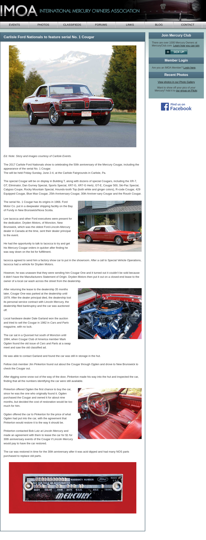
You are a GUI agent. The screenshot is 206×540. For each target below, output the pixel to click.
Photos (43, 24)
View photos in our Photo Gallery (176, 82)
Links (130, 24)
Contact (187, 24)
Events (14, 24)
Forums (101, 24)
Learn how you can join (186, 45)
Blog (159, 24)
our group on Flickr (186, 90)
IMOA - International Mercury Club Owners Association (102, 11)
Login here (189, 67)
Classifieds (72, 24)
